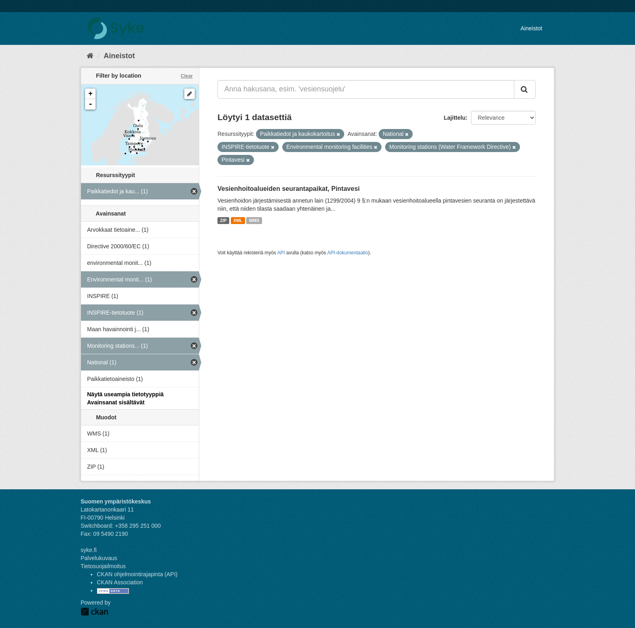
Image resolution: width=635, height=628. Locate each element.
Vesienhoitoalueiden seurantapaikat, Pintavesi (288, 188)
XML (237, 220)
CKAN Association (120, 582)
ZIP (223, 220)
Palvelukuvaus (99, 558)
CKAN (94, 611)
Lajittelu (455, 117)
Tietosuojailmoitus (103, 566)
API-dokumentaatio (347, 253)
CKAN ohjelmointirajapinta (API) (137, 574)
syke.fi (89, 550)
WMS (254, 220)
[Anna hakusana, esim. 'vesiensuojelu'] (365, 89)
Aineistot (531, 28)
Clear (187, 76)
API (281, 253)
